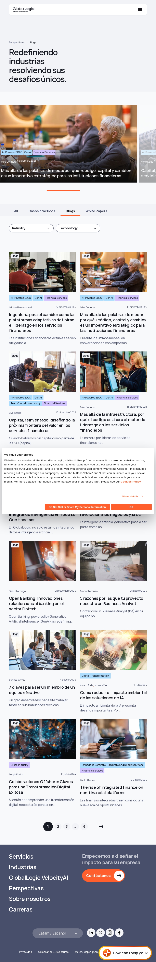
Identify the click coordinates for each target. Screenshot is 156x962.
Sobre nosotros (30, 899)
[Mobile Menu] (140, 9)
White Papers (96, 211)
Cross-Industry (19, 765)
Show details (130, 496)
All (16, 211)
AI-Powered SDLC (21, 298)
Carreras (20, 909)
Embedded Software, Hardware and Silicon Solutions (112, 765)
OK (131, 507)
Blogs (33, 42)
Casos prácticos (41, 211)
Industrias (22, 867)
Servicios (21, 856)
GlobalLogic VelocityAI (38, 877)
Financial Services (56, 298)
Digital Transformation (95, 675)
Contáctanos (98, 875)
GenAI (38, 298)
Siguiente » (101, 826)
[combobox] (31, 228)
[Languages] (57, 933)
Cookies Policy (131, 481)
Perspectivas (16, 42)
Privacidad (25, 952)
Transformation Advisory (25, 403)
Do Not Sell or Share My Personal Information (77, 507)
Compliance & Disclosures (53, 952)
